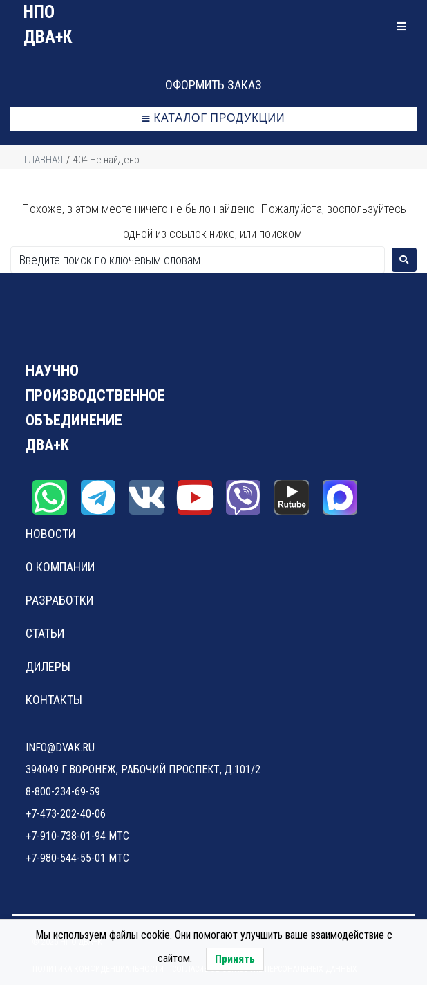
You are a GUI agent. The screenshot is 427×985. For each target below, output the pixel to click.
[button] (213, 85)
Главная (43, 160)
